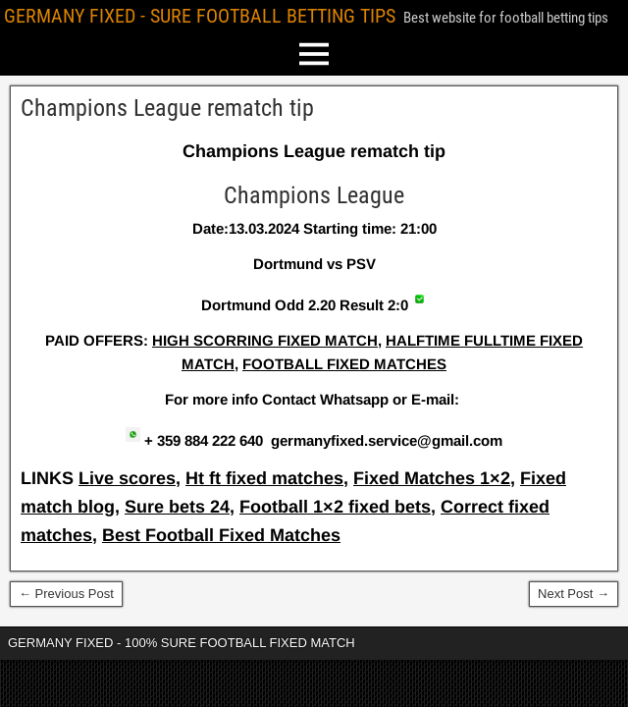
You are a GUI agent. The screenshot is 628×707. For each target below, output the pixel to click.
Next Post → (573, 593)
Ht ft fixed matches (264, 478)
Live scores (127, 478)
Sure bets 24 (177, 507)
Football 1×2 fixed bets (335, 507)
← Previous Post (66, 593)
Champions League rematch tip (167, 108)
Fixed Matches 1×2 (431, 478)
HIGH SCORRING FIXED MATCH (265, 340)
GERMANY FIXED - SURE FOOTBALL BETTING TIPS (199, 15)
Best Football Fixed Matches (221, 535)
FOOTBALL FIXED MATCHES (344, 363)
